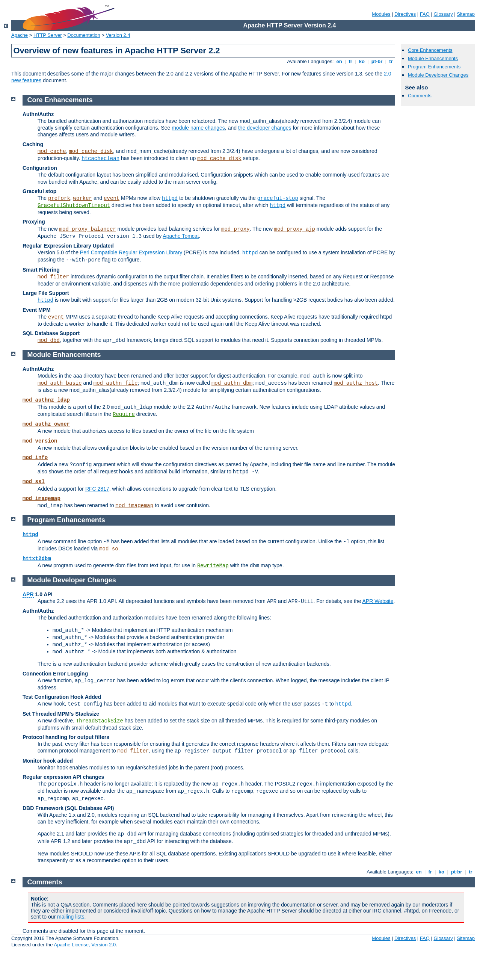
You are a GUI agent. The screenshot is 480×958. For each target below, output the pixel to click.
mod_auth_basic (60, 383)
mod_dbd (49, 340)
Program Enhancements (434, 67)
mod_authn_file (116, 383)
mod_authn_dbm (231, 383)
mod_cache (52, 151)
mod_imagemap (41, 499)
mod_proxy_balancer (87, 229)
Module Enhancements (433, 58)
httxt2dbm (37, 559)
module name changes (198, 128)
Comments (420, 95)
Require (124, 414)
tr (391, 61)
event (111, 198)
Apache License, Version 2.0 (85, 944)
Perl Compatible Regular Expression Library (131, 252)
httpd (170, 198)
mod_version (40, 441)
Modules (381, 14)
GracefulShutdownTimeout (74, 205)
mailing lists (70, 917)
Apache (19, 35)
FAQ (425, 14)
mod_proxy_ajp (294, 229)
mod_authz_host (356, 383)
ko (362, 61)
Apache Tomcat (181, 236)
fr (350, 61)
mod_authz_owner (46, 424)
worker (82, 198)
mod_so (108, 549)
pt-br (377, 61)
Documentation (83, 35)
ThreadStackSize (99, 721)
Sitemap (466, 14)
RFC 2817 (97, 489)
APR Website (377, 601)
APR (28, 594)
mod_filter (53, 277)
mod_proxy (235, 229)
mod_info (35, 458)
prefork (59, 198)
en (339, 61)
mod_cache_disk (91, 151)
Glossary (443, 14)
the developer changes (264, 128)
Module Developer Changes (438, 75)
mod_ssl (34, 482)
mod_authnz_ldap (46, 400)
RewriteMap (213, 566)
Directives (405, 14)
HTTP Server (47, 35)
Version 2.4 (118, 35)
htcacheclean (100, 159)
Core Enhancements (430, 50)
